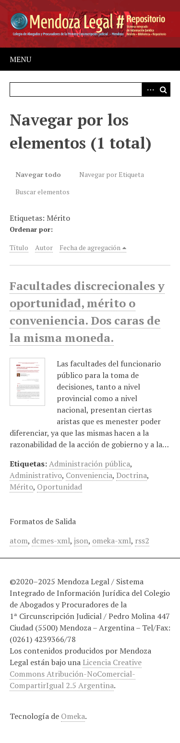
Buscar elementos (42, 191)
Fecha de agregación (90, 247)
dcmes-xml (51, 540)
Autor (44, 247)
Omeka (73, 716)
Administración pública (89, 463)
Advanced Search (149, 89)
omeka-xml (111, 540)
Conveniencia (89, 475)
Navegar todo (38, 174)
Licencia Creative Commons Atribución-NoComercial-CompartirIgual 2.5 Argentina (76, 674)
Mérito (21, 486)
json (81, 540)
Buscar (163, 89)
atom (19, 540)
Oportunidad (59, 486)
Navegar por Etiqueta (111, 174)
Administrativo (36, 475)
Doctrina (131, 475)
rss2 (142, 540)
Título (19, 247)
